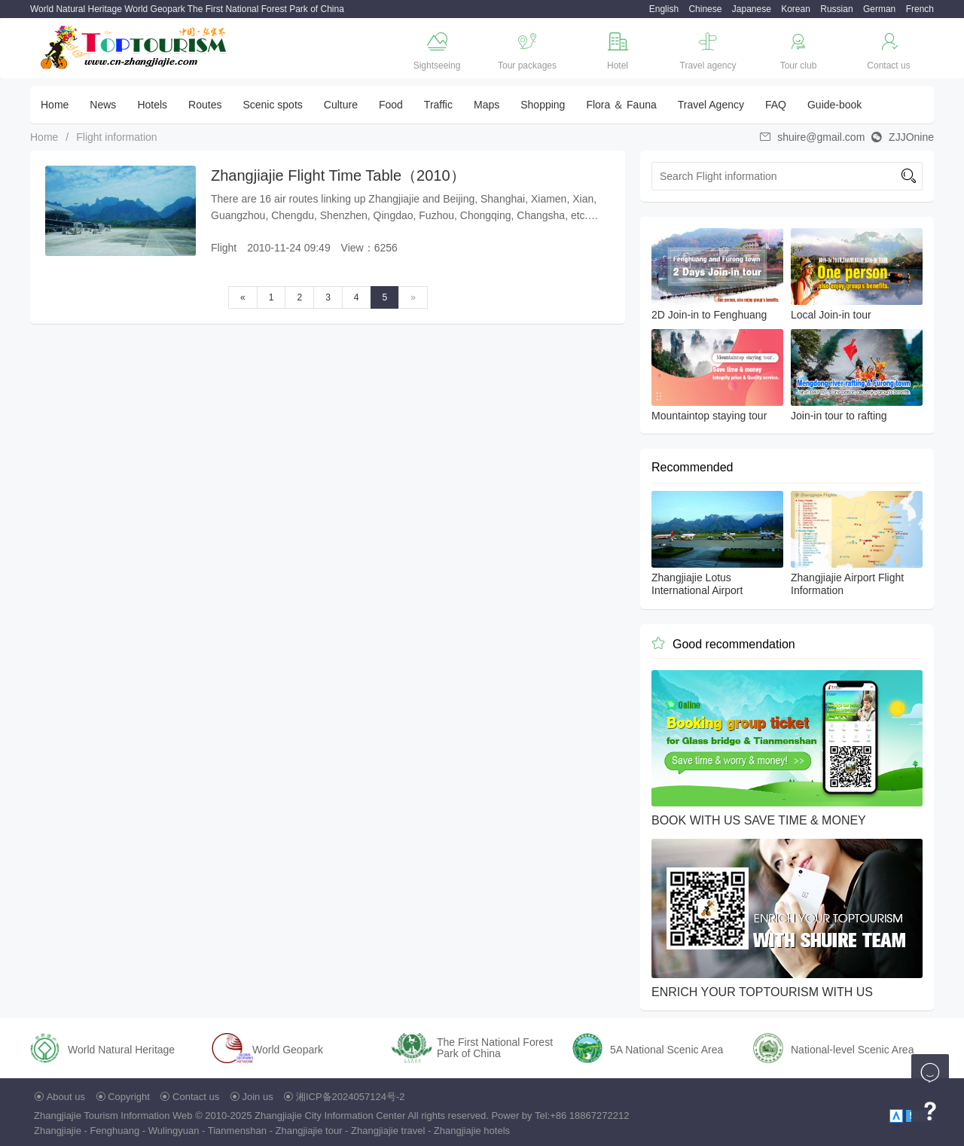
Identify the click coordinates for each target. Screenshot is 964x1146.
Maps (486, 105)
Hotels (152, 105)
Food (391, 105)
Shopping (542, 105)
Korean (795, 9)
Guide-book (834, 105)
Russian (836, 9)
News (103, 105)
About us (66, 1096)
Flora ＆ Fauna (621, 105)
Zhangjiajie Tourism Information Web (113, 1115)
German (879, 9)
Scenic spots (272, 105)
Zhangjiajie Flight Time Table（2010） (338, 175)
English (664, 9)
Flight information (116, 137)
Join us (258, 1096)
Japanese (751, 9)
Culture (341, 105)
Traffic (438, 105)
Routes (204, 105)
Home (55, 105)
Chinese (704, 9)
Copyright (129, 1096)
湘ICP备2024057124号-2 (350, 1096)
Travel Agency (711, 105)
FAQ (775, 105)
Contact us (195, 1096)
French (920, 9)
